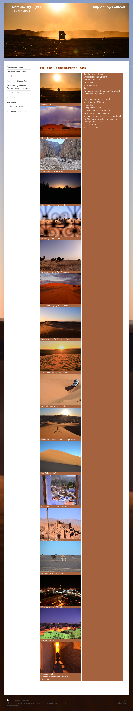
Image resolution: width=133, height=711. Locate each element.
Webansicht (121, 703)
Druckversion (14, 700)
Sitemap (25, 700)
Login (124, 700)
